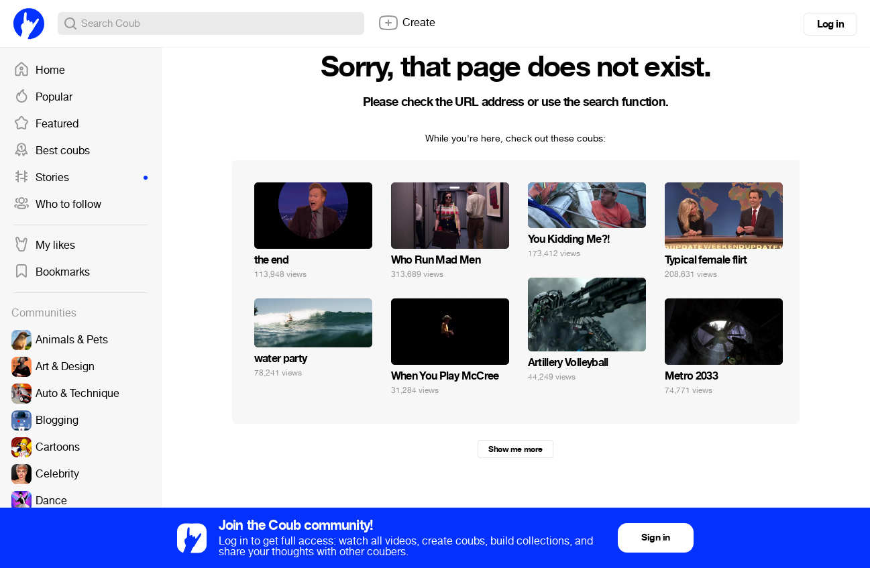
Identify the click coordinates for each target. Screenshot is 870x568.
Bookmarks (51, 272)
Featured (45, 124)
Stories (80, 177)
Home (39, 70)
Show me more (515, 449)
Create (406, 23)
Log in (830, 24)
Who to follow (57, 204)
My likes (44, 245)
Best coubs (51, 150)
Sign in (655, 537)
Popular (42, 97)
